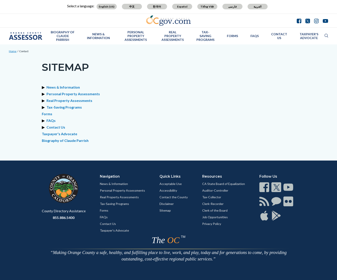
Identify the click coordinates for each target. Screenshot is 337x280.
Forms (232, 36)
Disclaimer (166, 204)
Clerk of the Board (215, 210)
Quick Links (170, 176)
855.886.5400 (64, 217)
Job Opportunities (215, 217)
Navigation (110, 176)
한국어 (157, 6)
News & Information (98, 36)
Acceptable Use (170, 184)
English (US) (107, 6)
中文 (132, 6)
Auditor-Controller (215, 190)
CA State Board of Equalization (223, 184)
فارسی (232, 6)
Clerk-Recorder (213, 204)
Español (182, 6)
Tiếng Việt (207, 6)
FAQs (254, 36)
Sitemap (165, 210)
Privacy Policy (211, 224)
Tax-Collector (211, 197)
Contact (23, 51)
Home (12, 51)
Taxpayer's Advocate (309, 36)
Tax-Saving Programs (205, 36)
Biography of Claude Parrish (63, 36)
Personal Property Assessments (136, 36)
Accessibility (168, 190)
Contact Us (279, 36)
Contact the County (173, 197)
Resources (212, 176)
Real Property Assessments (172, 36)
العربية (258, 6)
